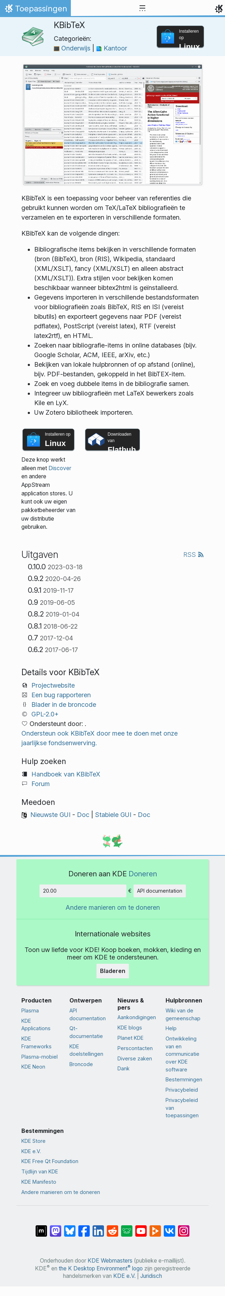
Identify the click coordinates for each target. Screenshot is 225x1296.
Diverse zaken (134, 1058)
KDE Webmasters (110, 1260)
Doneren (143, 873)
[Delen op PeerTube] (155, 1227)
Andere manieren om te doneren (113, 907)
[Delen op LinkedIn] (98, 1227)
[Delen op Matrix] (41, 1227)
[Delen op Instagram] (183, 1227)
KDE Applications (36, 1025)
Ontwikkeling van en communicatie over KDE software (182, 1054)
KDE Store (33, 1141)
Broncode (81, 1064)
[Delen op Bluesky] (69, 1227)
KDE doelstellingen (86, 1050)
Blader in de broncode (63, 704)
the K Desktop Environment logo (101, 1268)
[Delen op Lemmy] (126, 1227)
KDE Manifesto (38, 1182)
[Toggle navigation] (142, 8)
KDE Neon (33, 1067)
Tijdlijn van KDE (39, 1171)
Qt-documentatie (86, 1032)
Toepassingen (35, 10)
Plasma (30, 1010)
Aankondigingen (136, 1017)
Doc (83, 814)
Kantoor (111, 48)
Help (171, 1028)
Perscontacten (135, 1048)
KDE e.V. (31, 1151)
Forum (40, 783)
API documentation (159, 891)
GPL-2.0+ (45, 714)
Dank (123, 1068)
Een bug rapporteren (61, 695)
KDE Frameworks (36, 1042)
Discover (59, 468)
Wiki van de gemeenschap (183, 1014)
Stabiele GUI (113, 814)
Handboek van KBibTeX (65, 774)
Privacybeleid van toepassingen (182, 1107)
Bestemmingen (184, 1079)
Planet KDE (130, 1038)
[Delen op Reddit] (112, 1227)
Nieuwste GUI (50, 814)
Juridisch (151, 1276)
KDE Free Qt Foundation (49, 1161)
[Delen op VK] (169, 1227)
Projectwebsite (53, 685)
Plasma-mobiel (39, 1057)
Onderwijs (73, 48)
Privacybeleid (182, 1090)
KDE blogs (129, 1028)
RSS (193, 554)
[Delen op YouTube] (141, 1227)
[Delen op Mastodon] (55, 1227)
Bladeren (112, 970)
